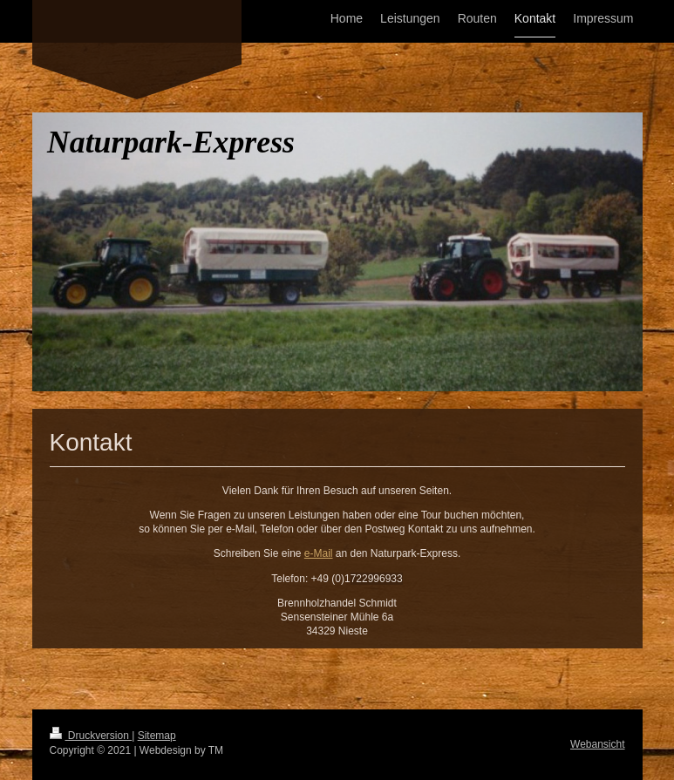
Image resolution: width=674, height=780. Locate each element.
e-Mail (318, 553)
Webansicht (597, 744)
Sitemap (157, 735)
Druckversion (91, 735)
